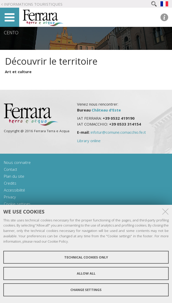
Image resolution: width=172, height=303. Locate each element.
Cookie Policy (58, 241)
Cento (11, 32)
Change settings (86, 289)
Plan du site (14, 176)
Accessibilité (14, 190)
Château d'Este (106, 110)
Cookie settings (17, 203)
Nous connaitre (17, 162)
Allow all (86, 273)
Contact (10, 169)
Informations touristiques (33, 4)
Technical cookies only (86, 257)
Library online (89, 140)
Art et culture (18, 71)
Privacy (10, 196)
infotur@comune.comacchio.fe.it (118, 132)
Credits (10, 183)
